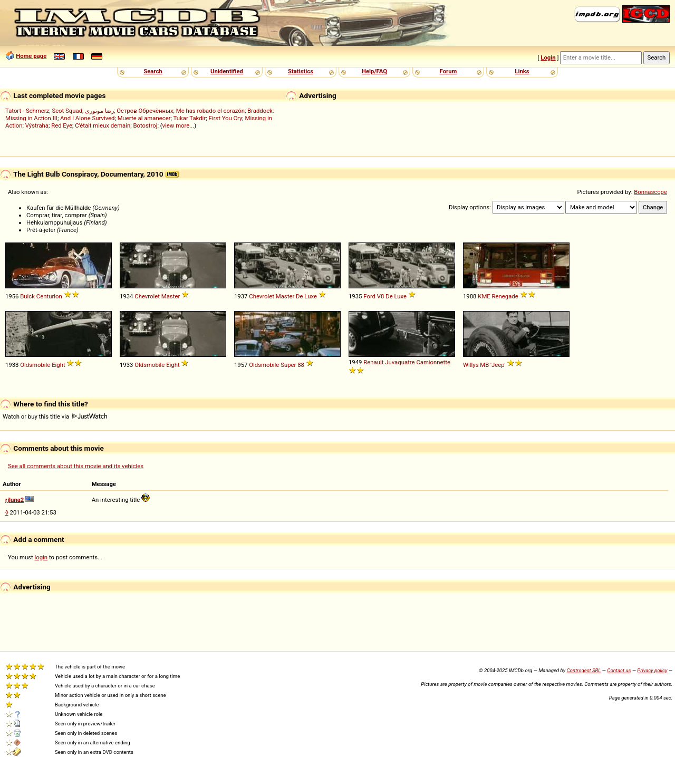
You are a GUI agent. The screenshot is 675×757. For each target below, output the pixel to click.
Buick (27, 296)
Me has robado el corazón (210, 110)
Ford (369, 296)
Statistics (300, 71)
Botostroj (145, 125)
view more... (178, 125)
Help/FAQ (374, 71)
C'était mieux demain (102, 125)
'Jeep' (497, 364)
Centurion (49, 296)
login (41, 557)
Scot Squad (67, 110)
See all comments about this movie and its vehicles (75, 466)
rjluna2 (14, 499)
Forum (448, 71)
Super (288, 364)
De (299, 296)
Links (522, 71)
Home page (31, 56)
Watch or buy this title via (55, 416)
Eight (58, 364)
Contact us (619, 670)
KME (484, 296)
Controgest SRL (583, 670)
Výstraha (37, 125)
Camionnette (433, 362)
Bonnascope (650, 192)
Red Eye (61, 125)
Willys (471, 364)
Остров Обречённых (145, 110)
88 (300, 364)
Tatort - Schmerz (27, 110)
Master (170, 296)
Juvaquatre (399, 362)
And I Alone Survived (87, 118)
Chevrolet (147, 296)
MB (484, 364)
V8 (380, 296)
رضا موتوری (99, 110)
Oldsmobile (35, 364)
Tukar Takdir (189, 118)
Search (152, 71)
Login (548, 57)
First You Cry (225, 118)
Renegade (505, 296)
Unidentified (226, 71)
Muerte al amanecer (144, 118)
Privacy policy (652, 670)
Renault (373, 362)
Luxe (310, 296)
